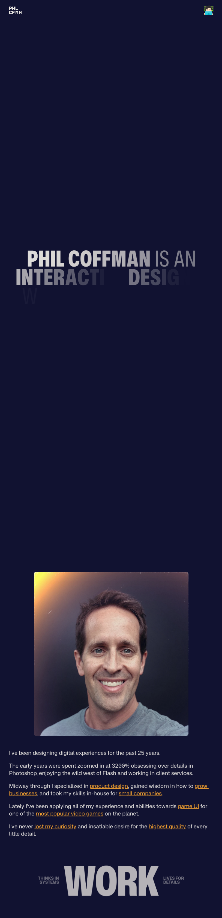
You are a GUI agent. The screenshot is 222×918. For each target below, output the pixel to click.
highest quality (167, 827)
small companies (140, 794)
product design (109, 787)
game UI (188, 807)
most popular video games (69, 814)
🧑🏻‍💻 (208, 10)
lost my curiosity (55, 827)
